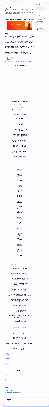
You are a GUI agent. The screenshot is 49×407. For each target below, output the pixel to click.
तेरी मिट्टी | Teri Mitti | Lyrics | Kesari (41, 23)
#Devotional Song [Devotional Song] (11, 390)
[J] (42, 12)
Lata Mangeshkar (7, 363)
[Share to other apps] (21, 392)
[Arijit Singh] (40, 25)
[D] (41, 29)
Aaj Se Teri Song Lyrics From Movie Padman (41, 26)
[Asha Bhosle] (40, 18)
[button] (47, 1)
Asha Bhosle (7, 365)
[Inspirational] (41, 21)
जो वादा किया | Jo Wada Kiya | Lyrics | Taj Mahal (41, 13)
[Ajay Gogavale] (39, 29)
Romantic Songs (7, 354)
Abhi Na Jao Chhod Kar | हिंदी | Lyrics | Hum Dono (41, 19)
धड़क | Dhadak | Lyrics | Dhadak (41, 29)
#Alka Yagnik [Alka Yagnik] (6, 390)
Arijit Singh (6, 366)
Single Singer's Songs (8, 358)
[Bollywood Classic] (40, 12)
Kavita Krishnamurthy (8, 368)
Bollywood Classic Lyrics (9, 353)
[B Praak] (39, 21)
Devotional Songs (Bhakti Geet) (10, 355)
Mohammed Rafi (7, 364)
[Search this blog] (16, 1)
